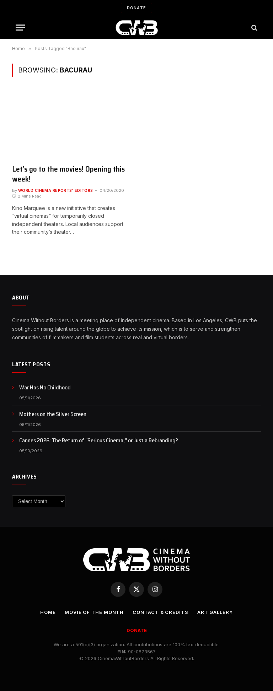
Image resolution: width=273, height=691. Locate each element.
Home (48, 612)
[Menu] (20, 28)
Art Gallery (215, 612)
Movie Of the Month (94, 612)
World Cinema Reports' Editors (55, 190)
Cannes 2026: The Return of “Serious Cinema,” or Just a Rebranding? (98, 441)
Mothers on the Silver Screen (52, 414)
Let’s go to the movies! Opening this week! (68, 174)
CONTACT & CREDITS (160, 612)
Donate (136, 7)
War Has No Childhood (45, 388)
